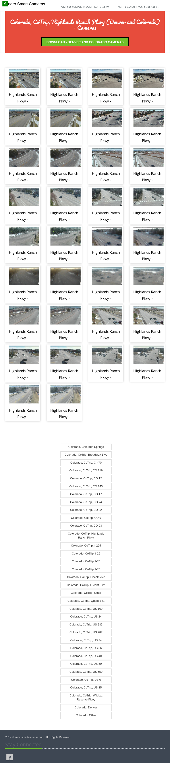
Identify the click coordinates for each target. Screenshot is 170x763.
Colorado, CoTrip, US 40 (86, 656)
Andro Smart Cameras (24, 3)
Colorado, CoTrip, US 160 (86, 608)
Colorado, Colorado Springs (86, 446)
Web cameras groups (139, 7)
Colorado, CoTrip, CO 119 (86, 470)
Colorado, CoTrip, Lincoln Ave (86, 577)
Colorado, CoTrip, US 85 (86, 687)
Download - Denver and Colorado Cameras (85, 42)
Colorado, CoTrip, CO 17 (86, 494)
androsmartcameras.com (85, 7)
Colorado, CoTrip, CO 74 (86, 502)
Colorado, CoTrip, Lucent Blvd (86, 585)
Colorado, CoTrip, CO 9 (86, 517)
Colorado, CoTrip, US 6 (86, 679)
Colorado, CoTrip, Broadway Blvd (86, 454)
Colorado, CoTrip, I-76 (86, 569)
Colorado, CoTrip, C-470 (86, 462)
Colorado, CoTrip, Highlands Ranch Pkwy (86, 535)
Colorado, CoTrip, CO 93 (86, 525)
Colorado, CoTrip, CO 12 (86, 478)
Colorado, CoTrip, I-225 (86, 545)
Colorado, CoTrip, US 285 (86, 624)
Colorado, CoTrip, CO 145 (86, 486)
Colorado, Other (86, 715)
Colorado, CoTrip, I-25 (86, 553)
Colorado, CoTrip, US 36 (86, 648)
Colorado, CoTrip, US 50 (86, 663)
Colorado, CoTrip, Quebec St (86, 600)
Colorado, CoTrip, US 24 (86, 616)
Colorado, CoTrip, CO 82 (86, 509)
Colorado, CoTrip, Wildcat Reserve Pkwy (86, 697)
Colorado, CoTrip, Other (86, 592)
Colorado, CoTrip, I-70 (86, 561)
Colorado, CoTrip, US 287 (86, 632)
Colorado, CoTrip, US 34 (86, 640)
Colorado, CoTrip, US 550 (86, 671)
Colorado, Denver (86, 707)
